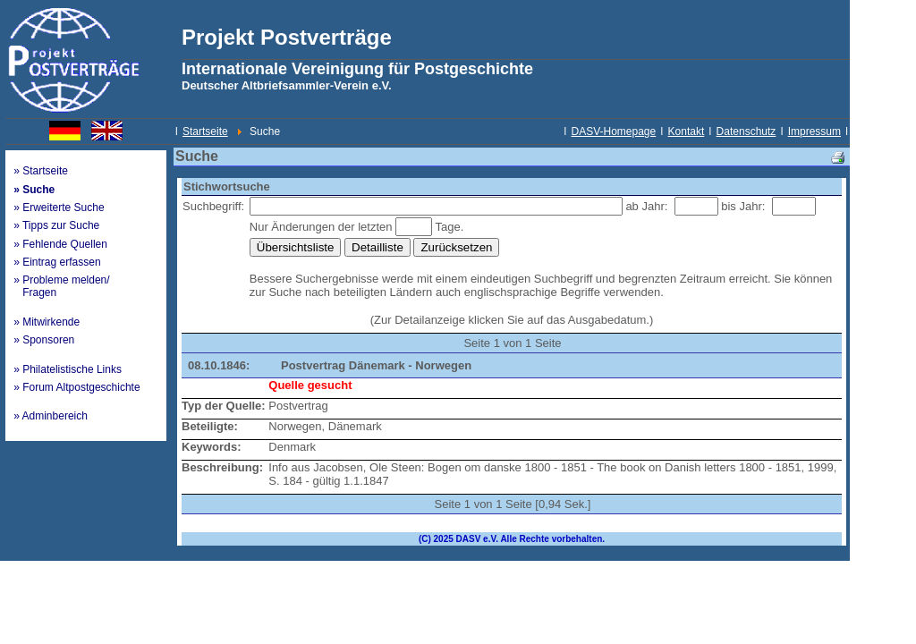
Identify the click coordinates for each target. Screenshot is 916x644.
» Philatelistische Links (67, 369)
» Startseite (40, 171)
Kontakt (686, 131)
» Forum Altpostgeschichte (76, 387)
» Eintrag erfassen (56, 262)
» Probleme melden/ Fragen (61, 286)
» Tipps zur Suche (56, 225)
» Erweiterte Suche (58, 207)
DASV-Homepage (614, 131)
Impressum (814, 131)
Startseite (205, 131)
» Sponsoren (43, 340)
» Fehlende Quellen (60, 244)
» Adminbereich (50, 416)
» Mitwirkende (46, 322)
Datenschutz (746, 131)
